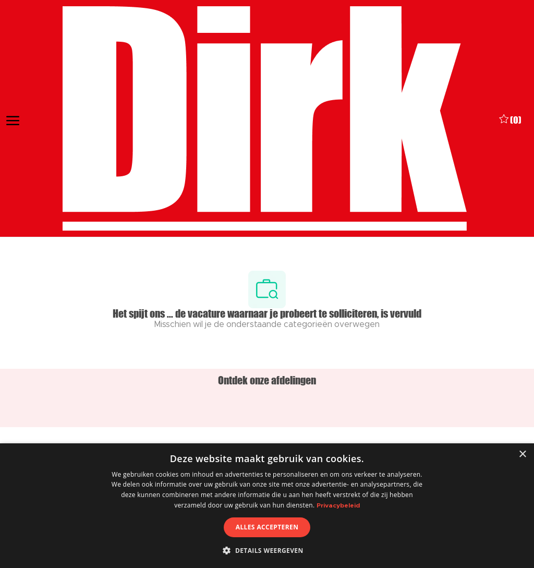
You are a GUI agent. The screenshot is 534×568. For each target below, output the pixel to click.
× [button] (522, 454)
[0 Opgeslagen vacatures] (510, 119)
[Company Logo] (264, 118)
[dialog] (267, 505)
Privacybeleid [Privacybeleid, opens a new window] (338, 505)
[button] (266, 550)
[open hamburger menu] (12, 119)
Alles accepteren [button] (267, 527)
